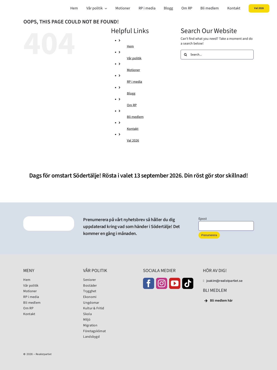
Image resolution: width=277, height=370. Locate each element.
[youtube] (174, 283)
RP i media (134, 81)
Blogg (131, 93)
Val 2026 (133, 140)
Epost (202, 218)
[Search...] (217, 54)
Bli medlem (135, 116)
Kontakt (132, 128)
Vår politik (134, 58)
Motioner (133, 70)
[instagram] (161, 283)
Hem (130, 46)
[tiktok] (187, 283)
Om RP (132, 105)
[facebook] (148, 283)
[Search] (185, 54)
